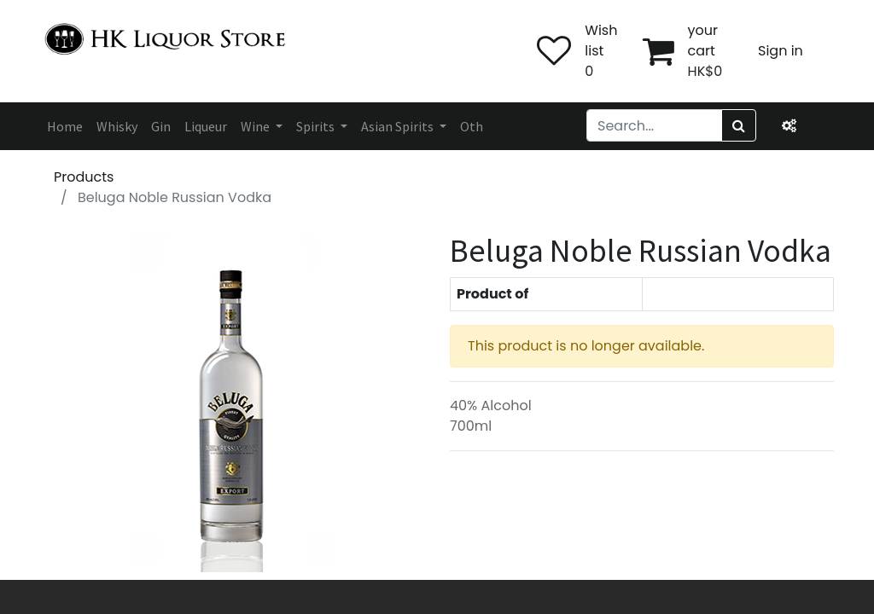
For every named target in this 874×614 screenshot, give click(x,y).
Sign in (780, 51)
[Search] (738, 125)
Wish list (601, 40)
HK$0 (705, 71)
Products (84, 177)
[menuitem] (65, 126)
